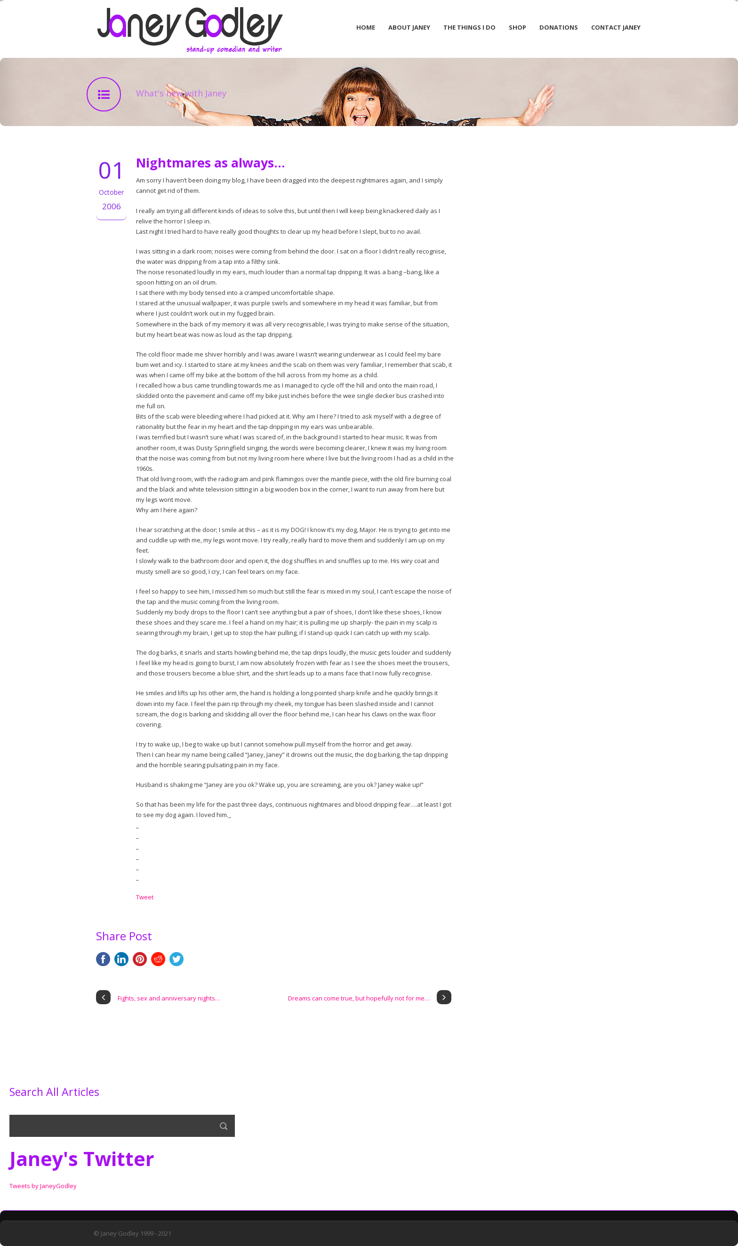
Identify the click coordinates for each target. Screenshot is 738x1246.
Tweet (144, 897)
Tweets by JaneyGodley (43, 1186)
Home (365, 27)
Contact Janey (616, 27)
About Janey (409, 27)
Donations (558, 27)
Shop (517, 27)
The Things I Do (469, 27)
